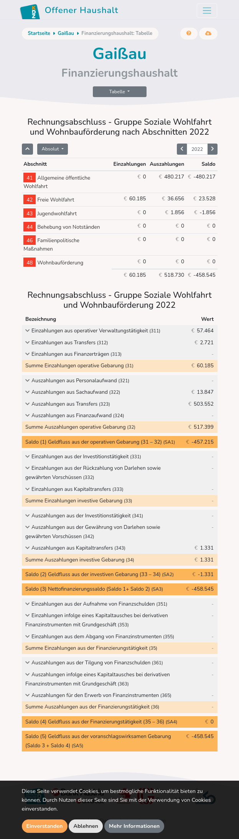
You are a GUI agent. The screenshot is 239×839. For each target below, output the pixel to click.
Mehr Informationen (134, 826)
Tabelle (118, 91)
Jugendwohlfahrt (50, 213)
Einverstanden (44, 826)
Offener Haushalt (69, 11)
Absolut (51, 148)
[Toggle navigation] (207, 10)
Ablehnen (85, 826)
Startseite (39, 33)
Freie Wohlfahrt (48, 199)
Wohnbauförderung (53, 262)
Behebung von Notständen (61, 227)
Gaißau (66, 33)
